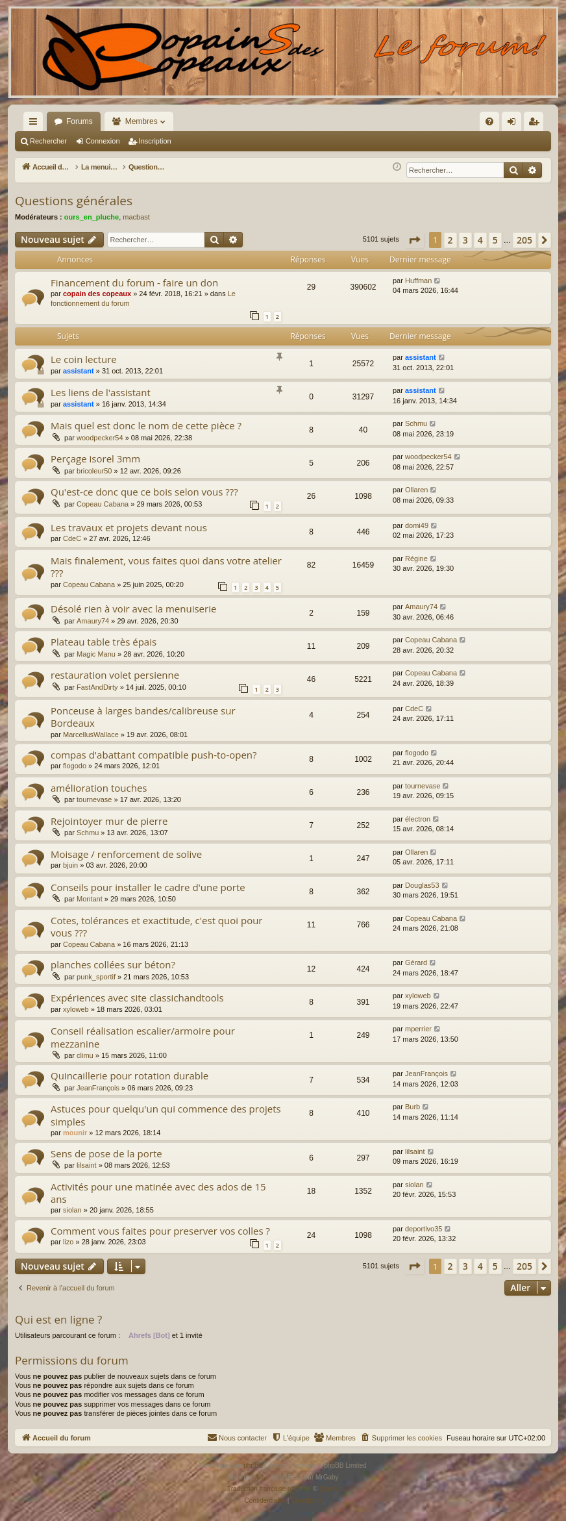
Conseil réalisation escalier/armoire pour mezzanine (143, 1037)
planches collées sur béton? (113, 964)
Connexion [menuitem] (514, 124)
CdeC (72, 538)
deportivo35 (424, 1229)
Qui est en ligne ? (58, 1319)
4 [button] (480, 240)
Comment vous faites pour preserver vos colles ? (160, 1230)
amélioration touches (99, 787)
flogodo (74, 766)
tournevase (94, 799)
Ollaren (416, 490)
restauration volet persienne (115, 674)
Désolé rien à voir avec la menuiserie (133, 608)
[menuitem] (350, 121)
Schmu (416, 423)
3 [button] (465, 240)
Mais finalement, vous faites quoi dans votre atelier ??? (166, 566)
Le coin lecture (84, 359)
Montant (90, 899)
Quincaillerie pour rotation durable (129, 1075)
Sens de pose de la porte (106, 1153)
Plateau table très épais (103, 641)
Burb (412, 1107)
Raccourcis (36, 124)
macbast (136, 217)
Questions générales (73, 200)
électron (417, 819)
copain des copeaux (97, 293)
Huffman (418, 280)
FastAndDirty (97, 687)
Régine (416, 558)
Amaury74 (93, 621)
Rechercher (48, 141)
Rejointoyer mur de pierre (109, 820)
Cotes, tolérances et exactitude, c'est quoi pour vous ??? (156, 926)
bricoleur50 (94, 471)
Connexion (103, 141)
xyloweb (76, 1009)
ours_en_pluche (91, 217)
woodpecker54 (100, 438)
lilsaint (87, 1165)
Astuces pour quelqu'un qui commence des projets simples (166, 1114)
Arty (261, 1477)
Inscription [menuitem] (536, 124)
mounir (75, 1133)
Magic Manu (96, 654)
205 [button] (524, 240)
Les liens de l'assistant (101, 392)
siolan (72, 1210)
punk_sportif (96, 977)
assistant (78, 371)
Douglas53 (422, 885)
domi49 (416, 525)
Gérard (416, 962)
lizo (68, 1242)
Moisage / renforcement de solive (126, 854)
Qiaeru (329, 1488)
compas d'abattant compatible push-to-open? (154, 754)
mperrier (418, 1029)
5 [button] (495, 240)
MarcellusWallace (91, 734)
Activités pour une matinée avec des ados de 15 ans (158, 1192)
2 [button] (450, 240)
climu (85, 1055)
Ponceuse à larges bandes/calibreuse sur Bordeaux (143, 716)
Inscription (155, 141)
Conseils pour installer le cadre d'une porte (148, 887)
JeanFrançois (98, 1088)
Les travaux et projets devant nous (129, 527)
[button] (414, 240)
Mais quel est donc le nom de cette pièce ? (146, 425)
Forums (79, 121)
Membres (141, 121)
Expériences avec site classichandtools (137, 997)
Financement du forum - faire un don (134, 282)
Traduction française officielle (269, 1488)
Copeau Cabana (103, 504)
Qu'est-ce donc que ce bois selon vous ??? (144, 491)
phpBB (253, 1465)
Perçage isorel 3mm (95, 458)
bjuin (70, 865)
